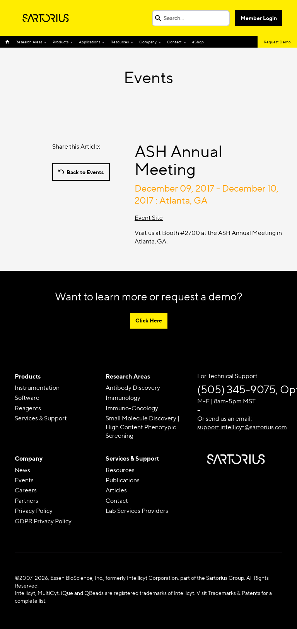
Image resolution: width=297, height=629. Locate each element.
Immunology (123, 397)
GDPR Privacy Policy (43, 521)
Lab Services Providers (137, 510)
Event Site (149, 217)
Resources (120, 41)
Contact (174, 41)
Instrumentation (37, 387)
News (22, 470)
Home (8, 42)
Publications (123, 480)
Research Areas (28, 41)
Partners (26, 500)
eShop (198, 41)
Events (24, 480)
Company (148, 41)
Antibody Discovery (133, 387)
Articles (116, 490)
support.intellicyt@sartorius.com (242, 427)
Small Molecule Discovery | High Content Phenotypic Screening (142, 427)
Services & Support (41, 418)
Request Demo (277, 41)
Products (60, 41)
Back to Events (85, 172)
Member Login (259, 18)
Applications (89, 41)
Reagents (28, 408)
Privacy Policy (34, 510)
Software (27, 397)
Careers (26, 490)
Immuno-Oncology (132, 408)
